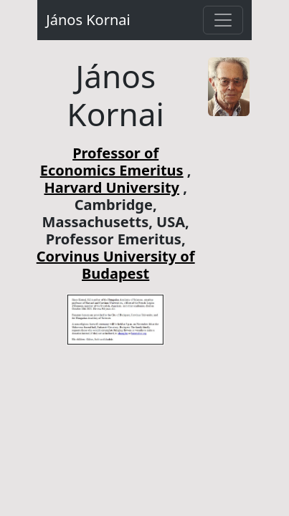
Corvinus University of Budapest (116, 265)
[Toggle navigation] (223, 20)
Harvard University (111, 187)
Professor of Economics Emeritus (112, 161)
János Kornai (88, 19)
